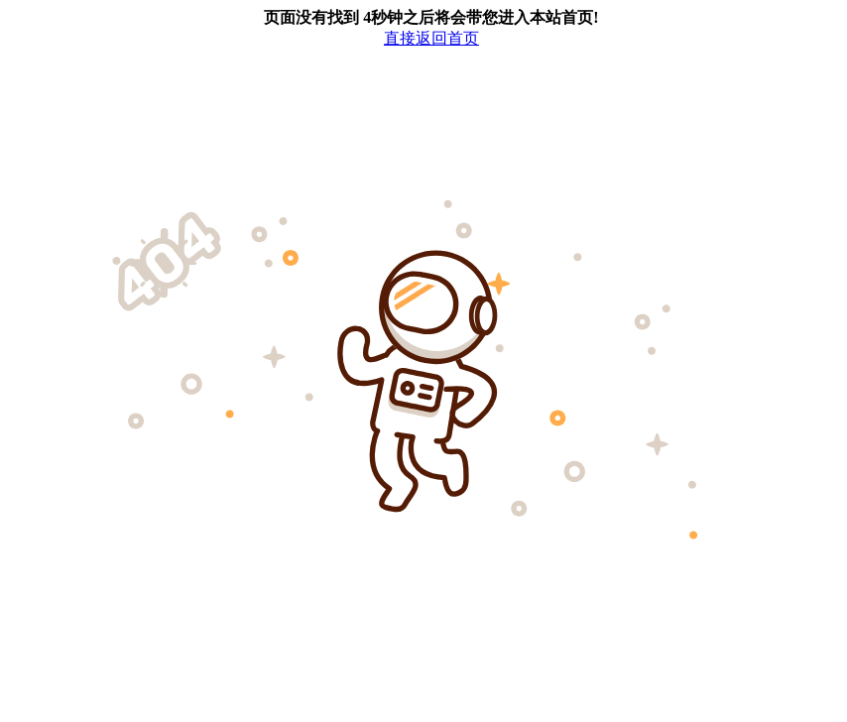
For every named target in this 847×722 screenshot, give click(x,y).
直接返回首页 (431, 38)
